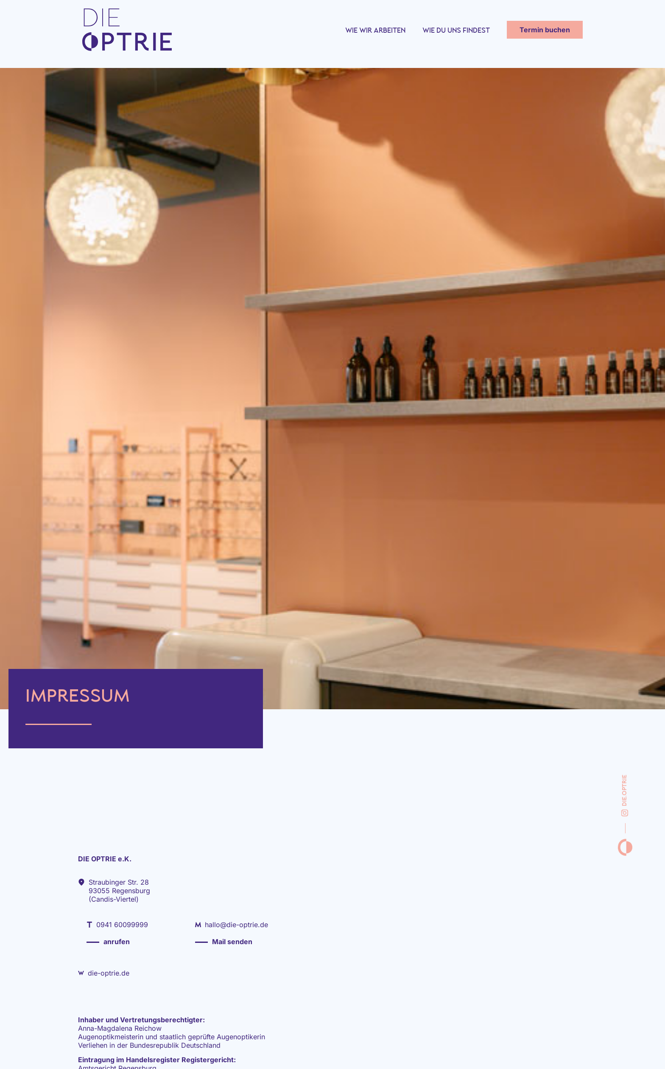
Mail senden (232, 941)
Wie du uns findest (456, 35)
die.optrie (624, 795)
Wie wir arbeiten (375, 35)
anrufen (116, 941)
